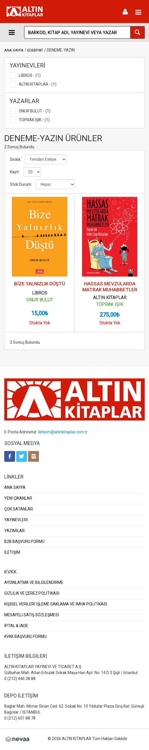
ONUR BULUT (39, 299)
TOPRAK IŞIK (109, 304)
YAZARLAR (14, 530)
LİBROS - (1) (30, 75)
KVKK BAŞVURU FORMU (25, 636)
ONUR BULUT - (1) (35, 111)
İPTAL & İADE (16, 625)
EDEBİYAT (35, 50)
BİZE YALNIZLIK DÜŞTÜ (39, 284)
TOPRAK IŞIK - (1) (34, 120)
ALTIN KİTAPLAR (110, 297)
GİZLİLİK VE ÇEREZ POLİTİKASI (31, 593)
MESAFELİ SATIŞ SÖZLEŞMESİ (31, 615)
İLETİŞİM (12, 552)
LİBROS (39, 293)
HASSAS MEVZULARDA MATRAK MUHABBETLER (109, 286)
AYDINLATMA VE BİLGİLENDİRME (33, 582)
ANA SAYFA (14, 50)
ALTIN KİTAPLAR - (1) (37, 84)
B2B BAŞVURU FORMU (24, 541)
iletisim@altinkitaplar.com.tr (63, 432)
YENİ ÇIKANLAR (18, 498)
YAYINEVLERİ (16, 520)
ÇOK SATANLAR (18, 509)
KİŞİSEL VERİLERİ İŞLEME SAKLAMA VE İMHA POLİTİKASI (55, 604)
